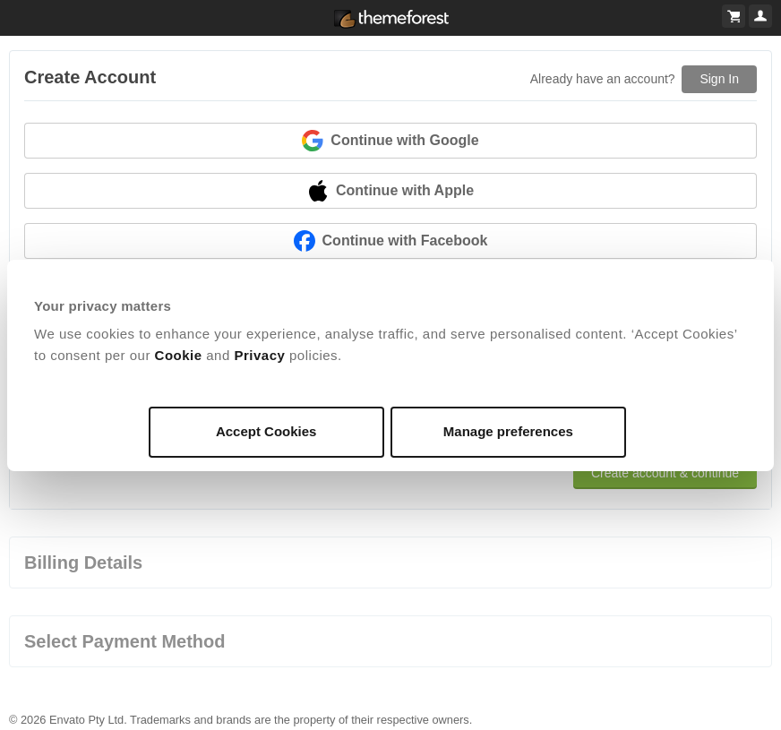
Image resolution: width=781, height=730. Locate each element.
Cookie (178, 355)
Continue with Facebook (391, 241)
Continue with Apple (390, 191)
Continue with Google (390, 140)
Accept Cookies (266, 431)
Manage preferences (508, 431)
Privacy (259, 355)
